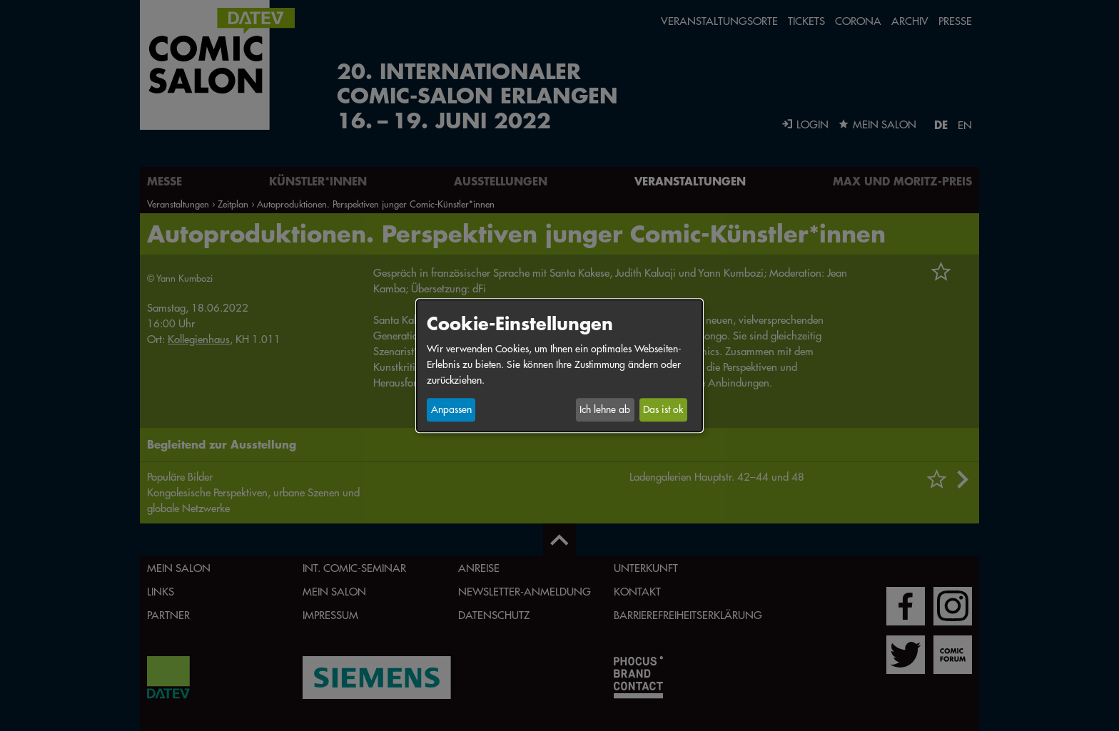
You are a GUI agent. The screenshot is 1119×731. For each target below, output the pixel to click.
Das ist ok (663, 410)
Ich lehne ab (604, 410)
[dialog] (559, 365)
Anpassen (451, 410)
